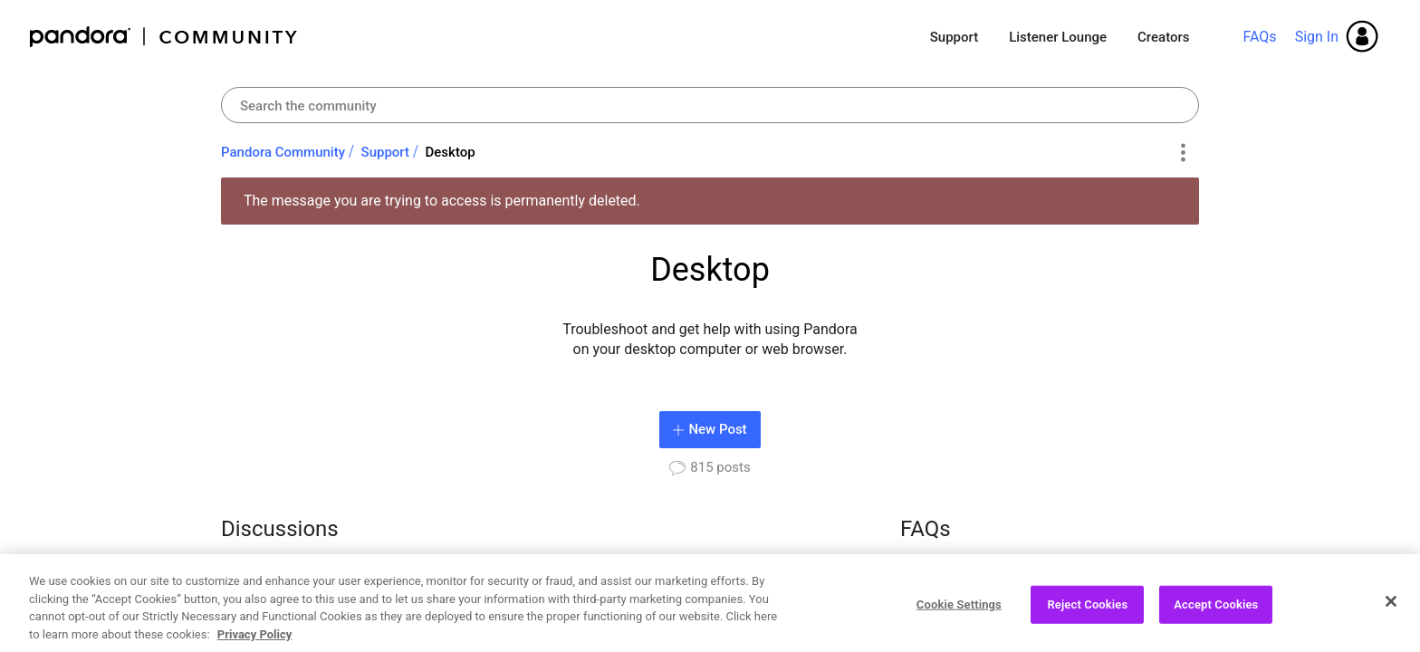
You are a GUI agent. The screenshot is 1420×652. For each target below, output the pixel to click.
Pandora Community (164, 37)
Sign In (1316, 36)
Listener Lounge (1058, 37)
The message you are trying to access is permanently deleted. (442, 200)
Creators (1163, 37)
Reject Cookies (1087, 611)
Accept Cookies (1216, 611)
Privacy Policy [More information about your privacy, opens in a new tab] (254, 641)
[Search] (710, 105)
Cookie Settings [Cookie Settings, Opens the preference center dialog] (959, 611)
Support (954, 37)
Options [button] (1182, 153)
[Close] (1391, 608)
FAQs (1259, 36)
